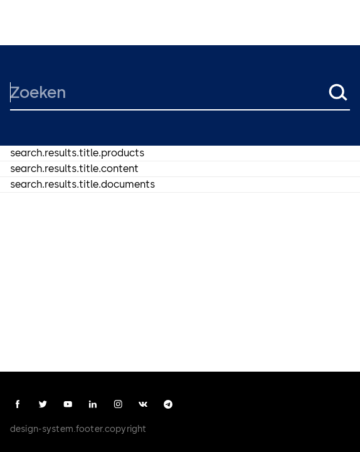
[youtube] (67, 404)
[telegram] (168, 404)
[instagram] (118, 404)
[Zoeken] (167, 92)
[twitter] (42, 404)
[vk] (143, 404)
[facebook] (17, 404)
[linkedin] (92, 404)
